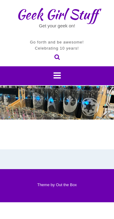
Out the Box (66, 184)
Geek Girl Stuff (57, 14)
